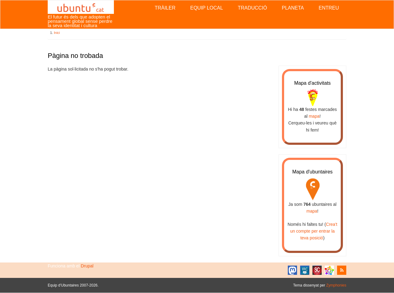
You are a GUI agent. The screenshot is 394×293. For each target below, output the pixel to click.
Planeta (293, 7)
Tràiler (165, 7)
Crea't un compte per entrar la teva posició (313, 231)
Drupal (87, 265)
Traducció (252, 7)
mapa (314, 116)
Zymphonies (336, 285)
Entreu (329, 7)
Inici (57, 33)
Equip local (206, 7)
